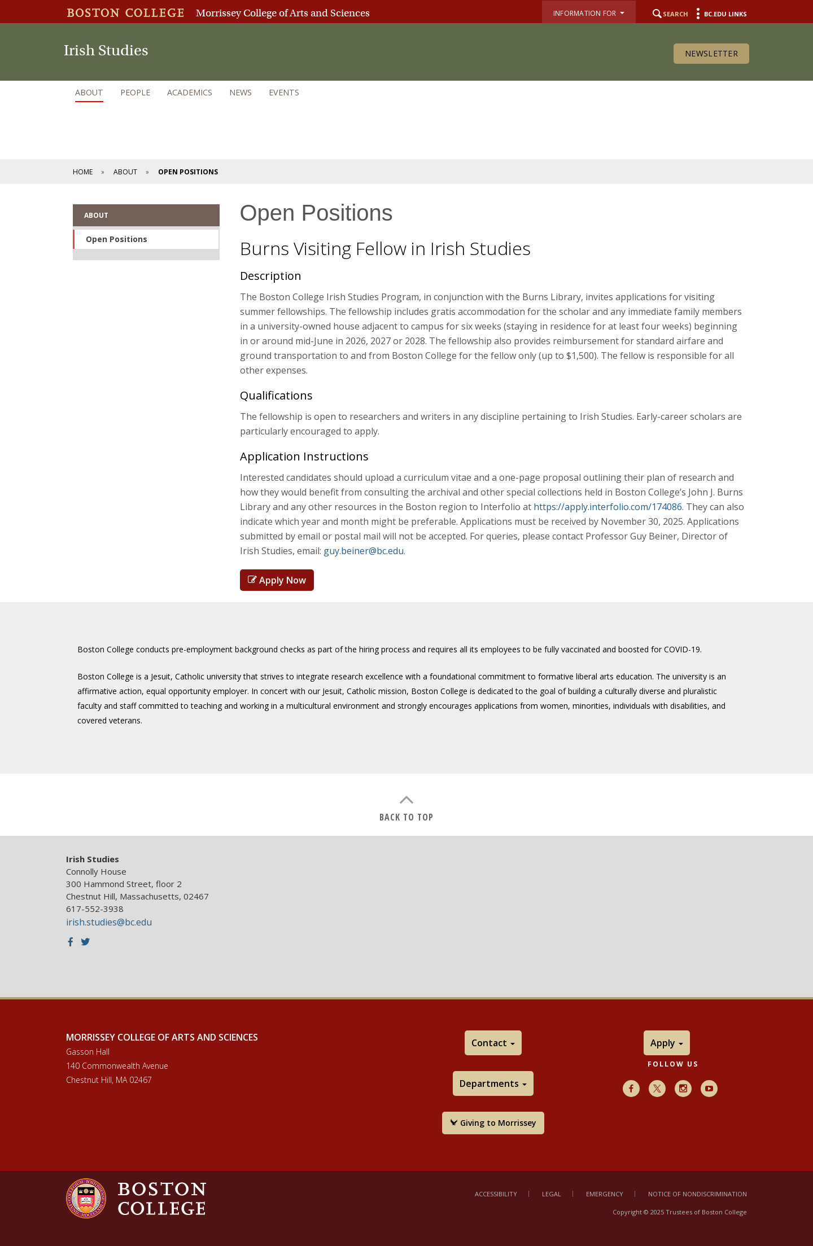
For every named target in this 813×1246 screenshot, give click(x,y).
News (240, 92)
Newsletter (711, 53)
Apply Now (277, 580)
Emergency (604, 1194)
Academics (189, 92)
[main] (406, 510)
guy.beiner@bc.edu (364, 551)
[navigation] (406, 92)
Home (83, 172)
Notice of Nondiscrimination (697, 1194)
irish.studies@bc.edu (109, 922)
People (135, 92)
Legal (551, 1194)
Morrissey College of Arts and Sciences (283, 13)
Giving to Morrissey (493, 1122)
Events (284, 92)
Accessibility (496, 1194)
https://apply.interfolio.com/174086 (608, 507)
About (89, 92)
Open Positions (116, 239)
